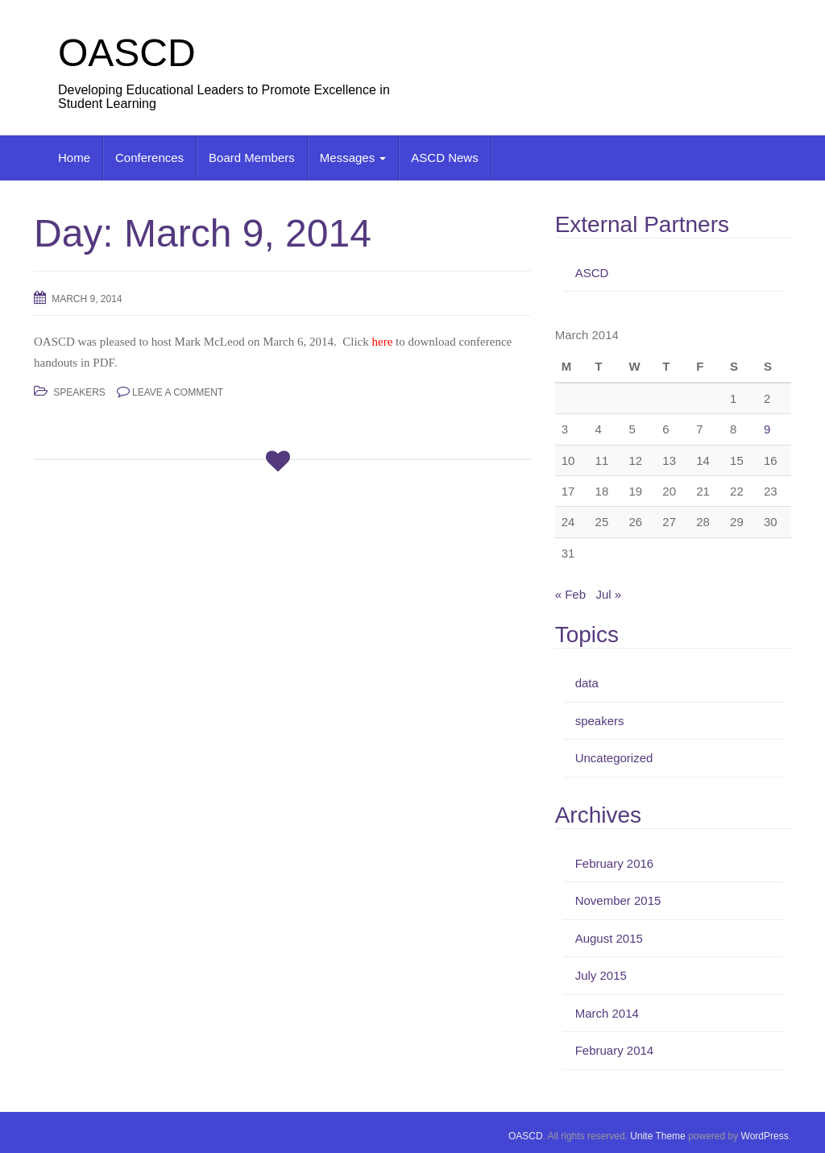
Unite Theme (657, 1136)
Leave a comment (177, 392)
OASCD (127, 52)
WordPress (765, 1136)
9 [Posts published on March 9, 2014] (767, 429)
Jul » (609, 594)
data (587, 683)
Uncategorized (614, 758)
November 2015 (618, 900)
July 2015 (601, 975)
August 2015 (609, 938)
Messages (353, 157)
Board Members (252, 157)
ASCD (592, 273)
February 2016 (614, 863)
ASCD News (444, 157)
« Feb (570, 594)
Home (74, 157)
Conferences (149, 157)
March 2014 (607, 1013)
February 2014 (614, 1050)
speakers (79, 392)
